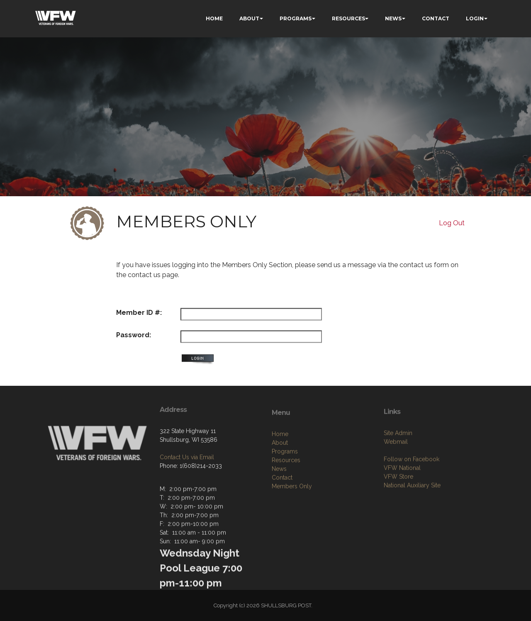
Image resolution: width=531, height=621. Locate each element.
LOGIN (475, 18)
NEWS (393, 18)
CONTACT (435, 18)
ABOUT (249, 18)
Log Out (452, 223)
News (279, 497)
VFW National (402, 493)
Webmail (396, 467)
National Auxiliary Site (412, 510)
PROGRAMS (296, 18)
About (280, 471)
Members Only (292, 514)
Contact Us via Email (187, 477)
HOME (214, 18)
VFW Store (398, 502)
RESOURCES (348, 18)
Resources (286, 488)
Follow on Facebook (411, 484)
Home (280, 462)
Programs (285, 479)
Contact (282, 505)
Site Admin (398, 458)
